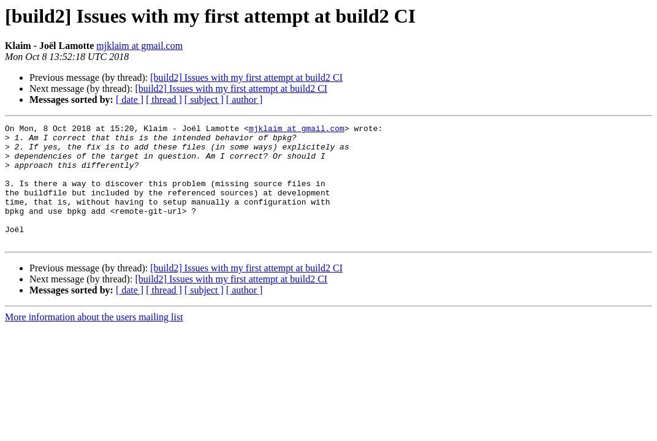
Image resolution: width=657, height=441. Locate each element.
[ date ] (129, 99)
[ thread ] (164, 99)
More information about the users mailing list (94, 341)
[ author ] (244, 99)
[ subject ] (204, 99)
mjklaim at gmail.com (139, 45)
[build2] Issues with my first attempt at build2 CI (246, 77)
